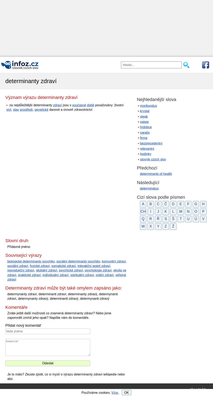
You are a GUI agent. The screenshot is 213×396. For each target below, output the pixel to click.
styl (8, 109)
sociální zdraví (17, 266)
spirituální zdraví (82, 275)
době (90, 105)
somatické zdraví (63, 266)
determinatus (149, 188)
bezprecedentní (151, 143)
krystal (144, 111)
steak (144, 116)
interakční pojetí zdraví (93, 266)
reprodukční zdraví (20, 270)
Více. (115, 392)
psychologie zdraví (98, 270)
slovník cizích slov (153, 159)
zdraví (57, 105)
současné (79, 105)
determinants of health (156, 174)
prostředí (26, 109)
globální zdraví (46, 270)
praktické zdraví (29, 275)
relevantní (147, 148)
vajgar (144, 122)
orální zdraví (105, 275)
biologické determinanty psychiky (31, 261)
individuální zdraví (56, 275)
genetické (41, 109)
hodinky (145, 154)
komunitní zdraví (114, 261)
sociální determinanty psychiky (78, 261)
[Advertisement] (106, 28)
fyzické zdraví (39, 266)
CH (143, 211)
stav (16, 109)
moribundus (148, 105)
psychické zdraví (71, 270)
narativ (145, 132)
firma (143, 138)
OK (126, 392)
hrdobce (146, 127)
